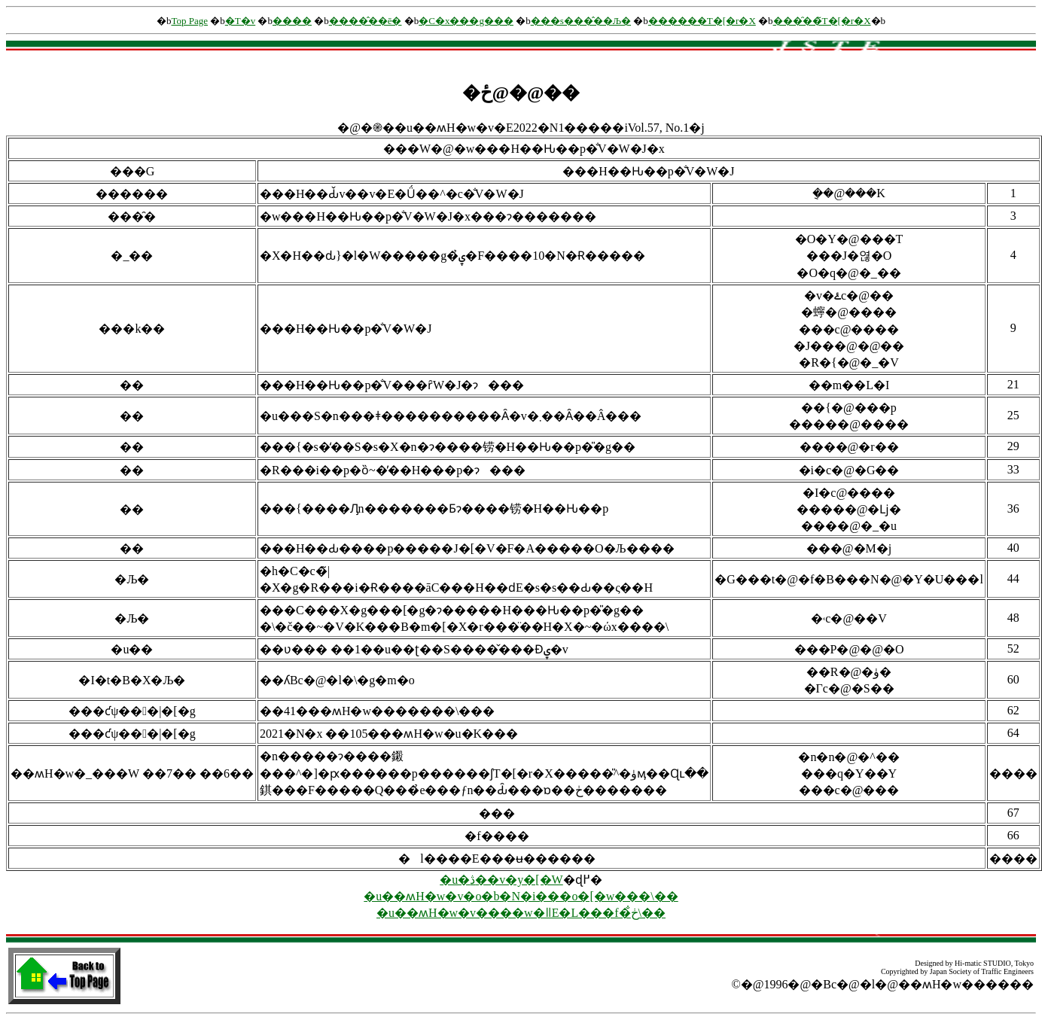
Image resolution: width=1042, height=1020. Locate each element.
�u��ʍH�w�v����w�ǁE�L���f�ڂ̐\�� (521, 912)
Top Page (189, 20)
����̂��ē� (365, 20)
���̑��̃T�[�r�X (822, 20)
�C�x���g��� (466, 20)
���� (292, 20)
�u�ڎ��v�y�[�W (501, 879)
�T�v (240, 20)
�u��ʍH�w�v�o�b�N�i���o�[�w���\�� (521, 896)
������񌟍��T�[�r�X (702, 20)
